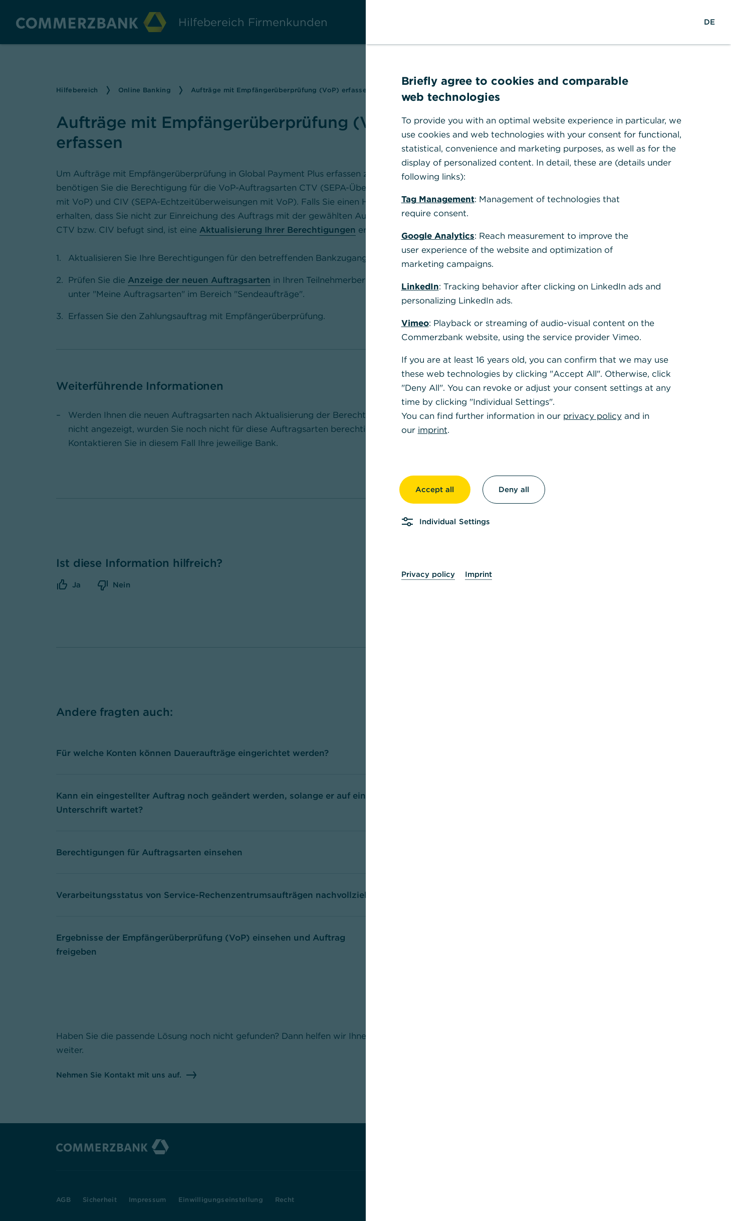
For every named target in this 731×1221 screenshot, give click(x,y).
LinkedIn (426, 286)
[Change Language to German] (715, 22)
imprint (439, 429)
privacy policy (599, 415)
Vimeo (421, 323)
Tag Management (444, 199)
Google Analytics (444, 235)
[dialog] (365, 610)
